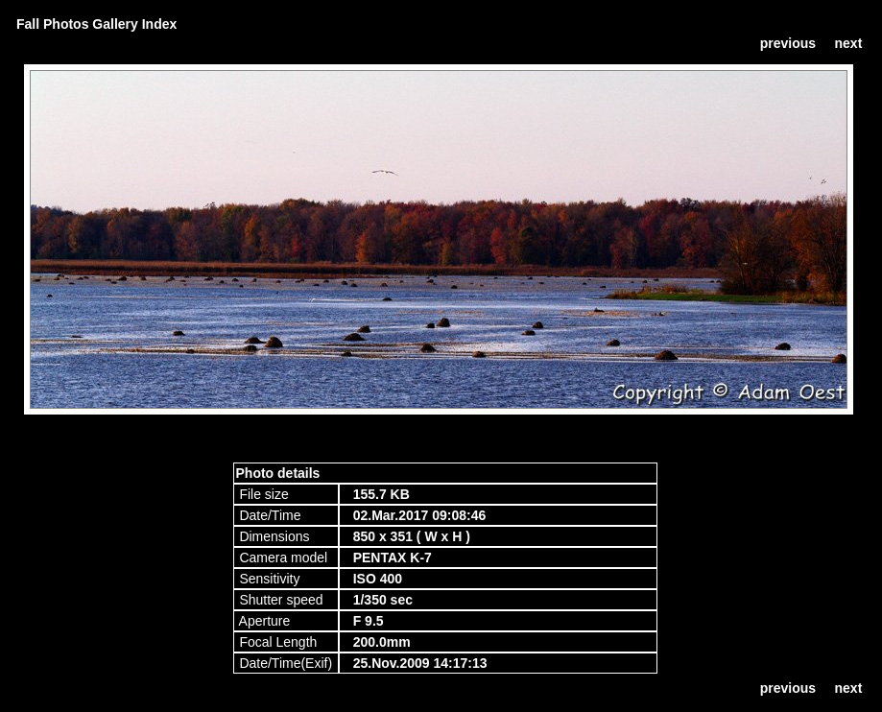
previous (788, 43)
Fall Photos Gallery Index (96, 24)
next (849, 43)
